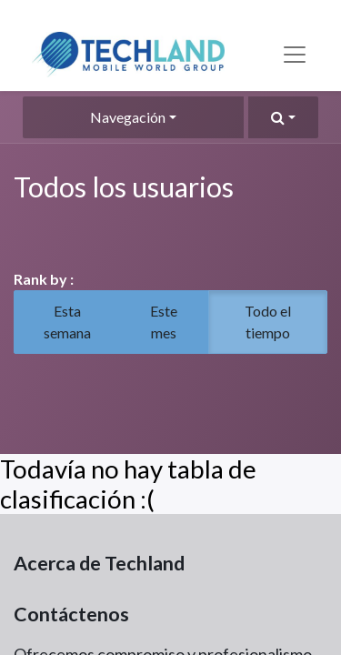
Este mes (163, 321)
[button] (283, 117)
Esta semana (67, 321)
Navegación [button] (127, 117)
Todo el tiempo (268, 321)
